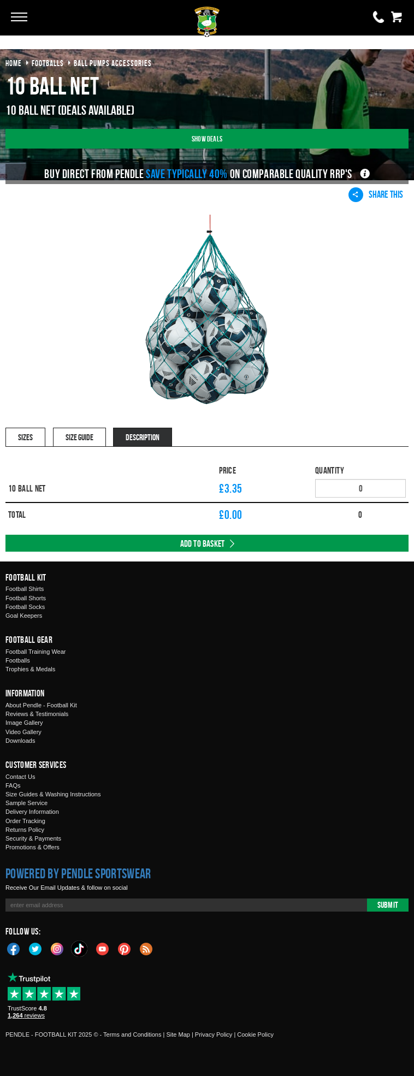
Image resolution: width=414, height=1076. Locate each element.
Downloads (20, 740)
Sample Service (26, 803)
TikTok (79, 949)
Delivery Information (32, 811)
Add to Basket (202, 543)
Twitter (35, 948)
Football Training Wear (35, 651)
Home (13, 63)
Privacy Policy (213, 1034)
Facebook (13, 948)
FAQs (13, 785)
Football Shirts (24, 589)
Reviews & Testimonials (36, 714)
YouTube (102, 948)
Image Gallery (24, 722)
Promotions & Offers (32, 847)
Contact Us (20, 776)
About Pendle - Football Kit (41, 705)
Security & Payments (33, 838)
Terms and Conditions (132, 1034)
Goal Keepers (23, 615)
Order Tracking (25, 821)
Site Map (178, 1034)
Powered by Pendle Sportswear (78, 873)
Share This (375, 194)
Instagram (57, 948)
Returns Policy (24, 829)
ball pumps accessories (113, 63)
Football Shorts (25, 598)
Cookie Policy (255, 1034)
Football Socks (25, 607)
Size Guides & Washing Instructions (52, 794)
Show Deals (207, 138)
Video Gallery (23, 732)
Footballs (17, 660)
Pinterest (124, 948)
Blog (146, 948)
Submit (387, 904)
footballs (48, 63)
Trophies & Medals (30, 669)
